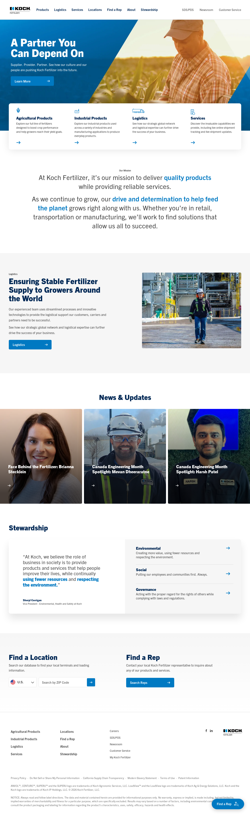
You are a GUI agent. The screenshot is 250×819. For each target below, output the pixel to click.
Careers (114, 731)
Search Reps (150, 683)
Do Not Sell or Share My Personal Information (54, 778)
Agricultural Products (25, 732)
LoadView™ (134, 786)
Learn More (32, 81)
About (131, 10)
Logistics (60, 10)
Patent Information (188, 778)
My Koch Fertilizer (120, 757)
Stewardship (149, 10)
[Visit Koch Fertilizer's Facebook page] (206, 730)
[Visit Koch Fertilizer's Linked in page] (211, 730)
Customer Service (230, 10)
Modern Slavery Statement (142, 778)
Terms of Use (167, 778)
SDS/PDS (188, 10)
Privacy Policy (18, 778)
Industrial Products (24, 739)
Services (77, 10)
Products (42, 10)
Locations (95, 10)
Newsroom (206, 10)
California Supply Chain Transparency (103, 778)
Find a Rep (114, 10)
